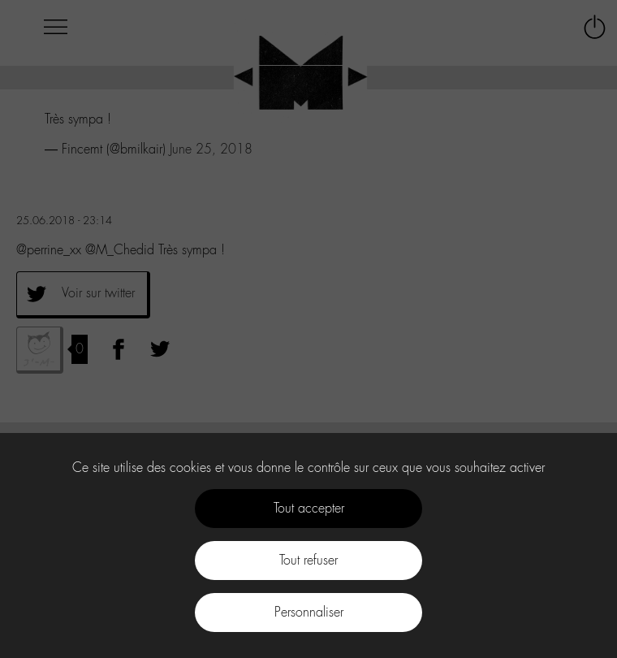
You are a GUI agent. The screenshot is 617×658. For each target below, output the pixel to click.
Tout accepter (309, 508)
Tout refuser (308, 560)
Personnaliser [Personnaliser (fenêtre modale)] (308, 612)
